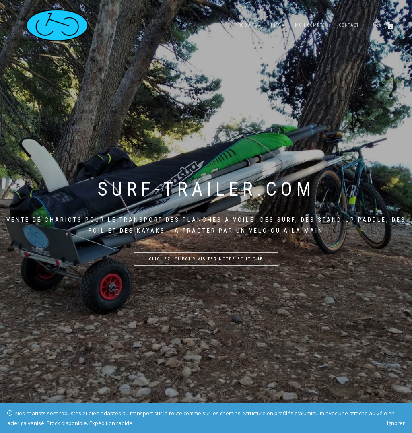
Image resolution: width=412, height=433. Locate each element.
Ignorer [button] (396, 423)
